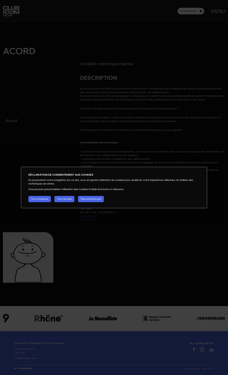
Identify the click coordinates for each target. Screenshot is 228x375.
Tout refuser (64, 199)
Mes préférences (91, 199)
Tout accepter (39, 199)
